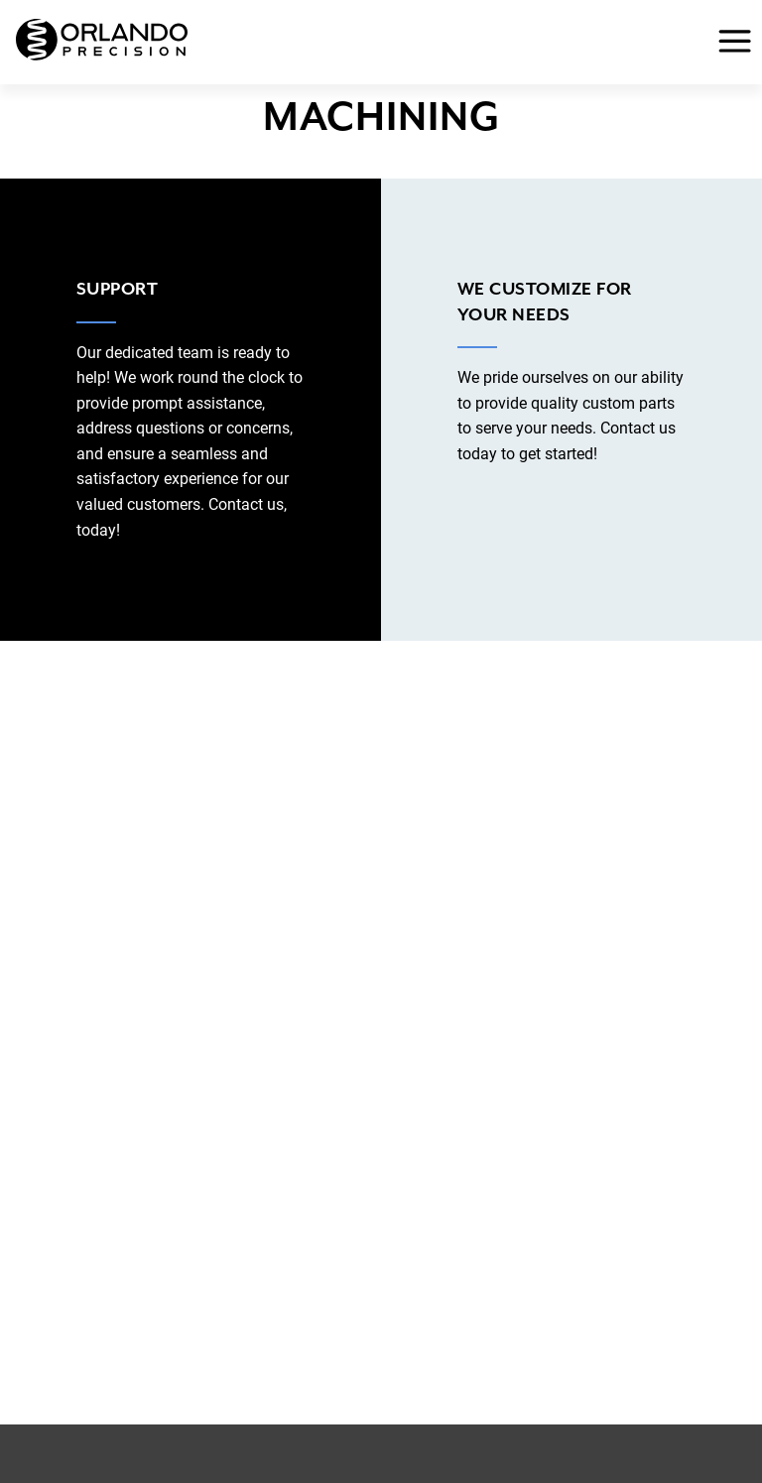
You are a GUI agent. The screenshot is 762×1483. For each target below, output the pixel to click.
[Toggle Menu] (728, 42)
